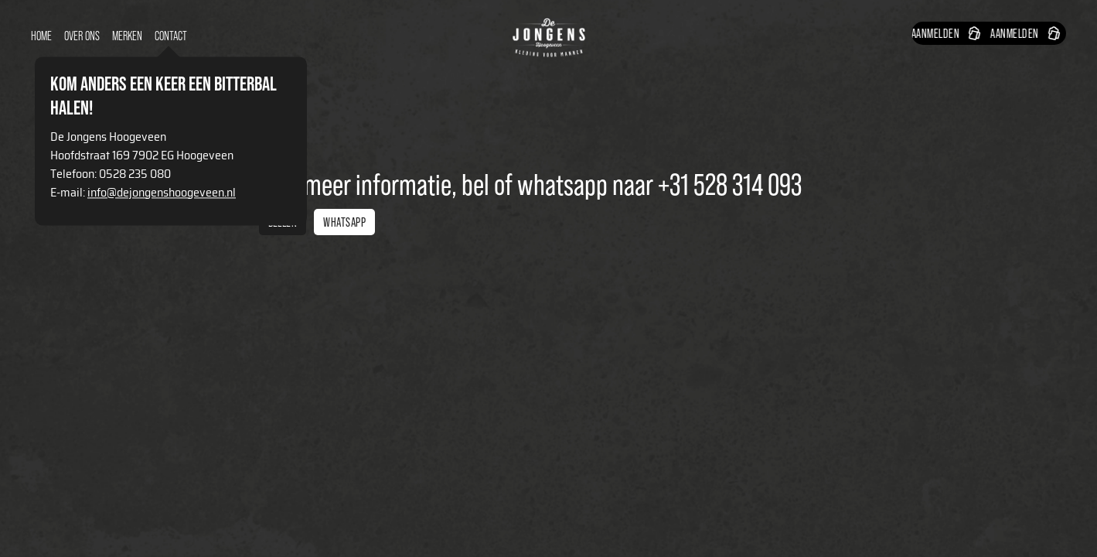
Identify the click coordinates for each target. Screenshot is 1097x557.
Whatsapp (344, 222)
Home (41, 36)
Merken (127, 36)
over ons (82, 36)
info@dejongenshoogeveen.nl (161, 192)
